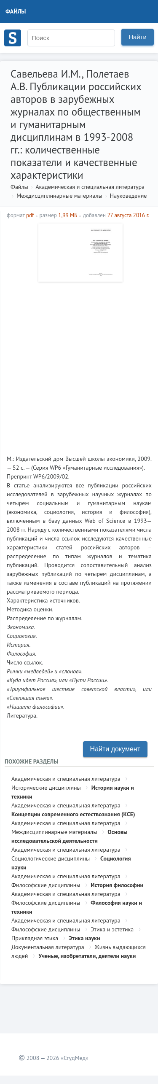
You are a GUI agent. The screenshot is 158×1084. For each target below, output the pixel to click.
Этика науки (84, 938)
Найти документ (115, 749)
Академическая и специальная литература (90, 187)
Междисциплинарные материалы (59, 195)
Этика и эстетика (112, 929)
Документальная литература (47, 947)
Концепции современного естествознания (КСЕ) (73, 814)
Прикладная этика (34, 938)
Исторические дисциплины (46, 787)
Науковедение (128, 195)
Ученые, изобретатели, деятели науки (87, 956)
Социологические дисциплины (50, 858)
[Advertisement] (79, 365)
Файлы (15, 11)
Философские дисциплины (45, 885)
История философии (117, 885)
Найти (138, 36)
